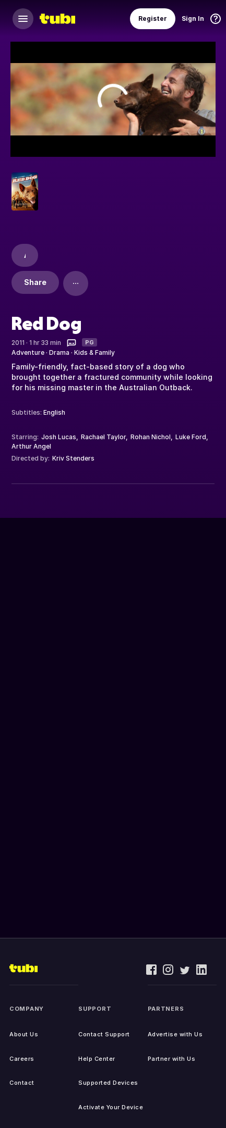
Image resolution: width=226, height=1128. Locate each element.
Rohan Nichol (150, 437)
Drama (59, 352)
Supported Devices (108, 1082)
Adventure (27, 352)
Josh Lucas (58, 437)
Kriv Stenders (73, 458)
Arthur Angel (31, 446)
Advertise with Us (175, 1034)
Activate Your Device (110, 1107)
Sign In (193, 18)
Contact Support (104, 1034)
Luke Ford (190, 437)
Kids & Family (94, 352)
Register (152, 18)
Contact (21, 1082)
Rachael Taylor (103, 437)
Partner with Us (172, 1058)
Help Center (96, 1058)
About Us (23, 1034)
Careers (21, 1058)
